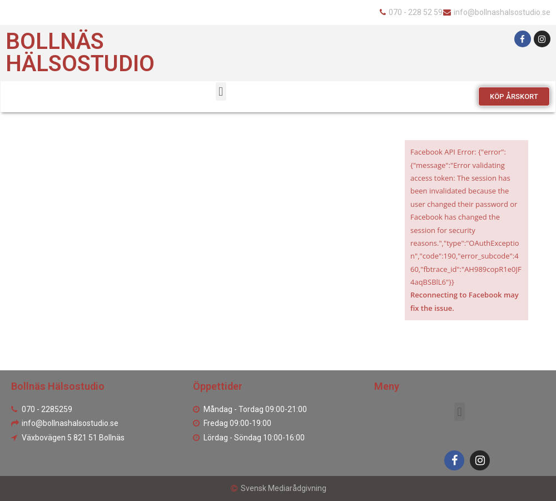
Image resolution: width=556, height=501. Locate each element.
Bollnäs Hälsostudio (80, 52)
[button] (514, 96)
